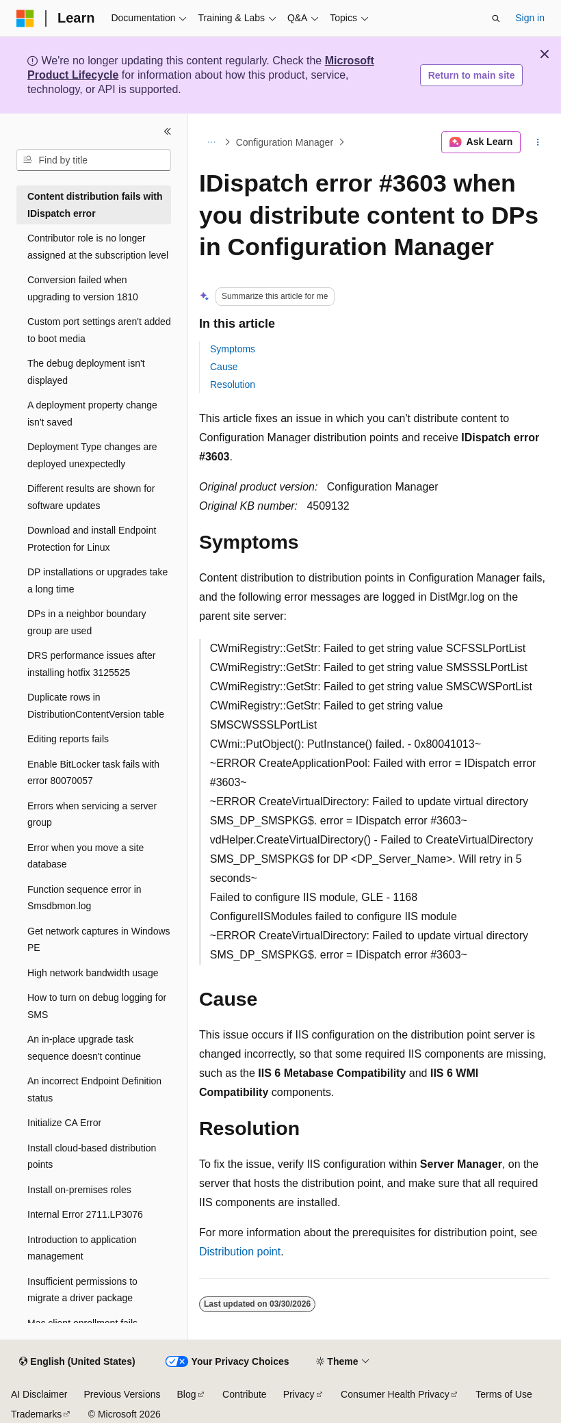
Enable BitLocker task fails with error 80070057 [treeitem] (93, 773)
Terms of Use (503, 1394)
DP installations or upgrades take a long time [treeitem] (97, 580)
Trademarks (36, 1414)
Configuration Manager (284, 142)
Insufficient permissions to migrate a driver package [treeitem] (82, 1290)
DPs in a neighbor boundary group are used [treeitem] (86, 622)
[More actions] (538, 142)
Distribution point (239, 1251)
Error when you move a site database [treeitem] (85, 856)
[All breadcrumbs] (211, 142)
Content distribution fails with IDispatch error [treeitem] (95, 205)
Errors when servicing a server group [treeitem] (92, 814)
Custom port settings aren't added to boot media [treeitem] (99, 330)
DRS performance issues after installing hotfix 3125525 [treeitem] (91, 664)
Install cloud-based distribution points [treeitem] (91, 1157)
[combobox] (93, 160)
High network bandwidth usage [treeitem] (92, 972)
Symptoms (232, 348)
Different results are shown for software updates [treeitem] (91, 497)
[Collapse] (167, 131)
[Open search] (496, 18)
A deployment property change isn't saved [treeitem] (92, 414)
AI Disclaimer (39, 1394)
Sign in (530, 17)
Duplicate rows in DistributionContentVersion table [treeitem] (95, 706)
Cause (223, 366)
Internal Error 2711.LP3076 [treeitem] (85, 1214)
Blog (186, 1394)
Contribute (244, 1394)
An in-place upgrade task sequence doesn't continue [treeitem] (84, 1048)
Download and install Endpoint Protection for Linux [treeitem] (91, 539)
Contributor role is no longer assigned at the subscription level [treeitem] (97, 247)
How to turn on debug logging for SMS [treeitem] (96, 1006)
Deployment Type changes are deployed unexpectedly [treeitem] (92, 455)
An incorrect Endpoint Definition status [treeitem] (94, 1089)
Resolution (232, 384)
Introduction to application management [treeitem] (82, 1248)
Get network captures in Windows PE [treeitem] (98, 940)
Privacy (299, 1394)
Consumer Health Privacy (395, 1394)
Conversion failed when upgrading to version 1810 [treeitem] (82, 288)
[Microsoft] (25, 18)
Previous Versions (121, 1394)
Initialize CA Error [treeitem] (64, 1122)
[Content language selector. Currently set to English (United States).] (77, 1362)
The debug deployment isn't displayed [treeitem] (86, 372)
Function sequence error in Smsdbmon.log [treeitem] (84, 898)
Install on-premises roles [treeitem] (79, 1189)
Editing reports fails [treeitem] (68, 738)
